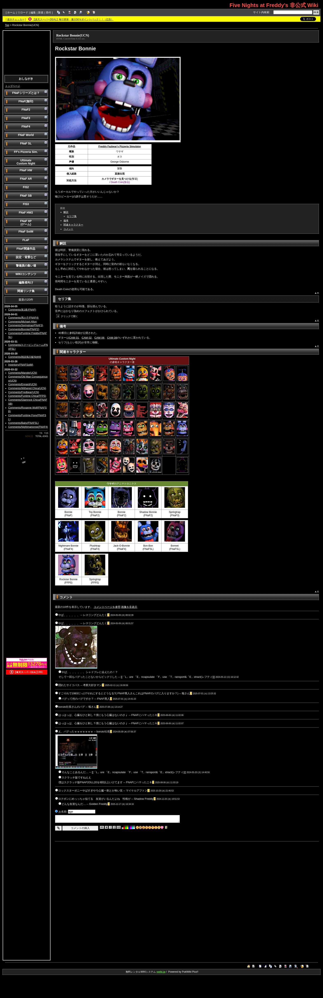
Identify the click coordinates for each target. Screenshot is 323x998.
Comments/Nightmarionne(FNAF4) (28, 426)
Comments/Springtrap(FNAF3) (25, 325)
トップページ (12, 86)
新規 (40, 12)
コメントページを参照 (107, 606)
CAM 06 (99, 337)
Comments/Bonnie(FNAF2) (23, 329)
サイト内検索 (261, 12)
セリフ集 (72, 216)
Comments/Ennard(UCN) (22, 384)
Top (7, 25)
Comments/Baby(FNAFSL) (23, 423)
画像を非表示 (129, 606)
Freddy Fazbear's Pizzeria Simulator (119, 146)
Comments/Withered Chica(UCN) (27, 388)
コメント (68, 229)
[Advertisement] (26, 52)
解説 (65, 212)
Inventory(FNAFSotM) (20, 364)
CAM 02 (87, 337)
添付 (48, 12)
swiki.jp (161, 971)
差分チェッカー (16, 19)
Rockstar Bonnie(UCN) (72, 35)
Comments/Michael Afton (22, 321)
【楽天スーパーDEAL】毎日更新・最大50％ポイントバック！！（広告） (73, 19)
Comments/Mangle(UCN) (22, 372)
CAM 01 (74, 337)
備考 (65, 220)
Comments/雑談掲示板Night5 (24, 357)
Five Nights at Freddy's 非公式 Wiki (273, 5)
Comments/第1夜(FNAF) (22, 309)
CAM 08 (112, 337)
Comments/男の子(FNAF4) (23, 317)
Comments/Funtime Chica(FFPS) (27, 395)
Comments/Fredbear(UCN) (23, 392)
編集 (33, 12)
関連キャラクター (73, 224)
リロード (23, 12)
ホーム (11, 12)
